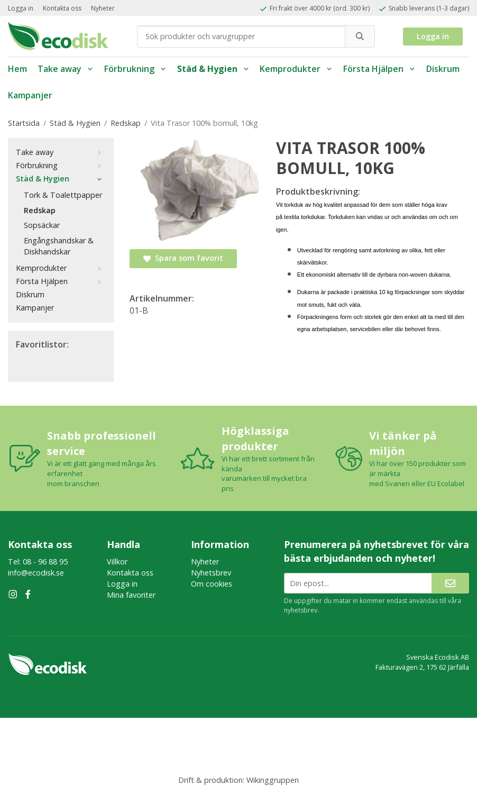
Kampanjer (30, 95)
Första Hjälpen (379, 69)
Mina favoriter (131, 595)
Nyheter (103, 8)
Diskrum (443, 69)
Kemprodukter (296, 69)
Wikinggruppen (272, 780)
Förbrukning (135, 69)
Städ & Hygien (213, 69)
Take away (66, 69)
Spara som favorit (183, 258)
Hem (17, 69)
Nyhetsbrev (211, 573)
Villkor (117, 561)
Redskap (40, 210)
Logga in (20, 8)
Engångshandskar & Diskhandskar (59, 246)
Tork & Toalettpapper (63, 195)
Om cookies (211, 584)
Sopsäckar (42, 225)
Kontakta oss (62, 8)
